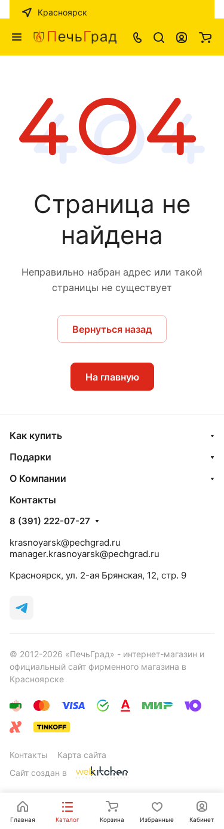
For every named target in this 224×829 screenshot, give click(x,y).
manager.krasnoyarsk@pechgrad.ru (84, 553)
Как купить (36, 435)
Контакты (29, 755)
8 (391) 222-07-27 (50, 521)
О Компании (38, 478)
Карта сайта (81, 755)
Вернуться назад (112, 329)
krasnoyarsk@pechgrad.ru (65, 542)
